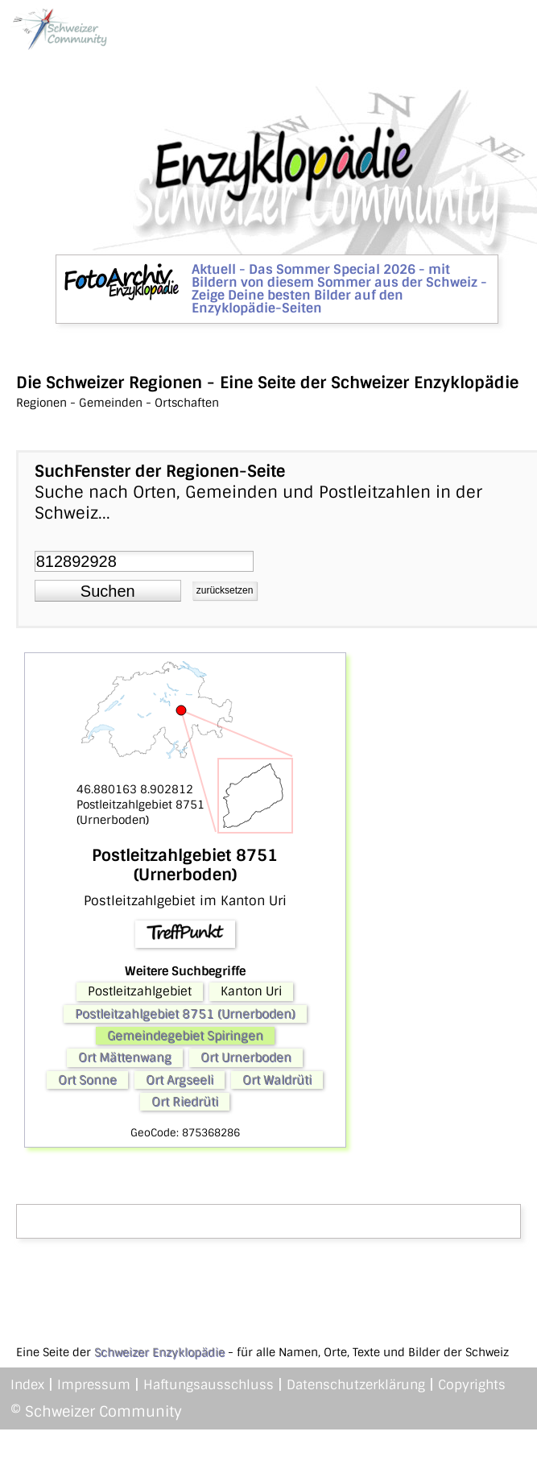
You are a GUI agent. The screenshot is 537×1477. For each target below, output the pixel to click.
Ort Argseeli (179, 1080)
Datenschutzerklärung (356, 1384)
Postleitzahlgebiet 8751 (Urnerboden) (185, 1014)
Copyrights (472, 1384)
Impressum (93, 1384)
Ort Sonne (87, 1080)
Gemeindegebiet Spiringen (185, 1036)
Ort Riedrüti (184, 1102)
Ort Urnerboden (245, 1057)
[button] (107, 591)
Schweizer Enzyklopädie (159, 1352)
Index (27, 1384)
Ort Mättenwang (124, 1057)
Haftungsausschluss (208, 1384)
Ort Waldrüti (277, 1080)
